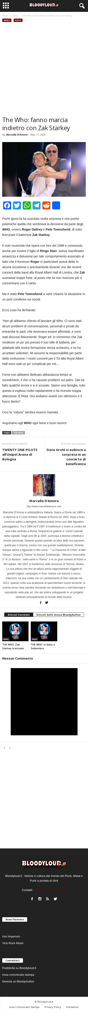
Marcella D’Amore (16, 134)
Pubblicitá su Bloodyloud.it (19, 968)
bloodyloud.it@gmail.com (50, 890)
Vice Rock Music (13, 943)
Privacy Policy (53, 1007)
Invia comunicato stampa (18, 974)
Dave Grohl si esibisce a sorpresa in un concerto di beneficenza (66, 456)
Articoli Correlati (19, 614)
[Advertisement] (44, 69)
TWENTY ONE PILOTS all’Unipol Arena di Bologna (19, 454)
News (7, 20)
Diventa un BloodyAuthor (18, 981)
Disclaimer (72, 1007)
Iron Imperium (11, 936)
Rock (18, 20)
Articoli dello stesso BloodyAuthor (58, 614)
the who (18, 432)
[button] (81, 6)
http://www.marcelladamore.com (44, 506)
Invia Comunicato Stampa (24, 1007)
